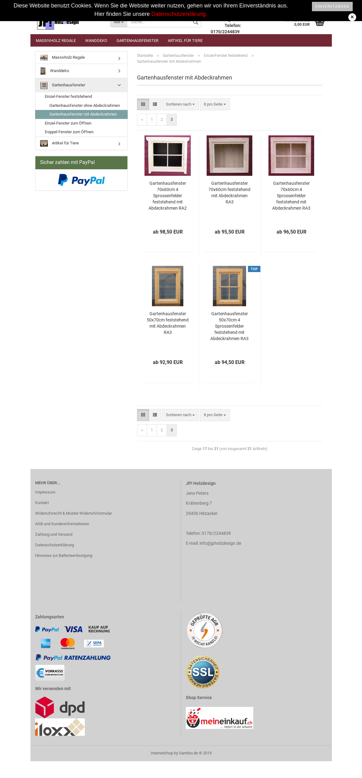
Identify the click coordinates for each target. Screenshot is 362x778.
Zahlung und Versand (53, 534)
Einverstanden (332, 6)
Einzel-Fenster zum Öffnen (68, 123)
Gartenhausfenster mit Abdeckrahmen (83, 114)
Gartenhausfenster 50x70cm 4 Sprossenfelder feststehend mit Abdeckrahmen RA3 (229, 326)
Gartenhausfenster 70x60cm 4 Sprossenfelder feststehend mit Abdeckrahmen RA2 (168, 196)
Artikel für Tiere (185, 40)
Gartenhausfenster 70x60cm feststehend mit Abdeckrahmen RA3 (229, 192)
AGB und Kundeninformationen (62, 523)
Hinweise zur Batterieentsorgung (63, 555)
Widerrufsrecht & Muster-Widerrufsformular (73, 513)
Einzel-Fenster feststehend (68, 96)
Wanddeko (96, 40)
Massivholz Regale (56, 40)
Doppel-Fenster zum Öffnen (69, 132)
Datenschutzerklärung (54, 545)
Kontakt (42, 502)
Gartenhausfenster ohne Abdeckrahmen (84, 105)
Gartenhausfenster (137, 40)
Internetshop (162, 753)
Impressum (45, 492)
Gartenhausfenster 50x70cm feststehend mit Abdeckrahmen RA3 (168, 323)
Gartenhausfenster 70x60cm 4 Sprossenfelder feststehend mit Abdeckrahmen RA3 (291, 196)
